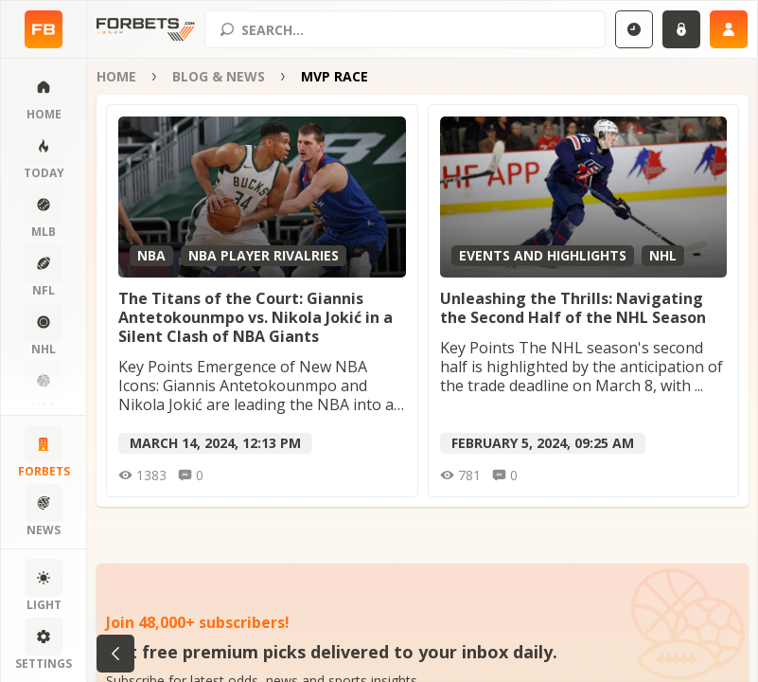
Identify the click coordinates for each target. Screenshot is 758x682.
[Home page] (43, 29)
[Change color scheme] (43, 586)
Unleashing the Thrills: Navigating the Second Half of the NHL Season (573, 308)
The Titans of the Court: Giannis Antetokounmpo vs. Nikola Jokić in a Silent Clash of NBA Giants (255, 317)
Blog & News (218, 76)
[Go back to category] (115, 654)
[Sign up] (729, 29)
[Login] (681, 29)
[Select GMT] (634, 29)
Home (116, 76)
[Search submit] (227, 29)
